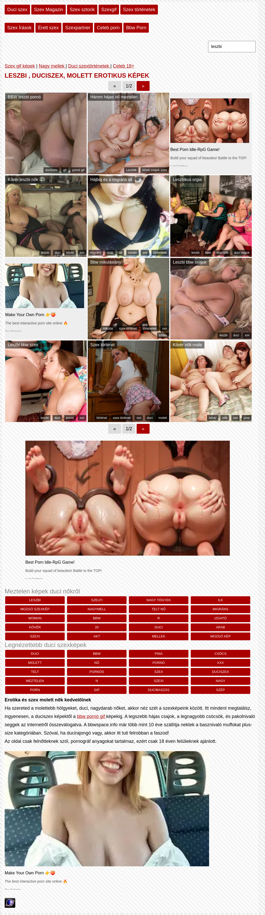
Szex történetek (139, 9)
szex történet (128, 328)
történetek (160, 253)
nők (224, 418)
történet (102, 418)
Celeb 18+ (123, 66)
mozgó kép (220, 636)
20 (97, 627)
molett (162, 418)
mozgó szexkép (35, 609)
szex (158, 672)
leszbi (45, 253)
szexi (35, 636)
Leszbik (131, 170)
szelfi (96, 600)
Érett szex (48, 27)
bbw (208, 253)
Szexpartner (77, 27)
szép (220, 690)
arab (110, 253)
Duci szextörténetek (89, 66)
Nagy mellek (52, 66)
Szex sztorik (82, 9)
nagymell (97, 609)
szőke (163, 335)
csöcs (220, 654)
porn (35, 690)
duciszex (51, 170)
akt (96, 636)
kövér (70, 253)
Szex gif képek (20, 66)
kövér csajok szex (154, 170)
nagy (220, 681)
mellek (158, 636)
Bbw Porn (136, 27)
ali (120, 253)
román (132, 253)
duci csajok (241, 253)
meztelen (35, 681)
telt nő (159, 609)
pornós (97, 672)
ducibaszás (158, 690)
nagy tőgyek (158, 600)
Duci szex (17, 9)
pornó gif (78, 170)
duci (58, 253)
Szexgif (108, 9)
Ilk (220, 600)
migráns (95, 253)
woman (34, 618)
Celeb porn (108, 27)
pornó (70, 418)
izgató (220, 618)
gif (65, 170)
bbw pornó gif (91, 716)
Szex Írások (19, 27)
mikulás (108, 328)
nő (96, 663)
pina (246, 418)
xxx (82, 253)
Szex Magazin (48, 9)
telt (35, 672)
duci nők (222, 253)
